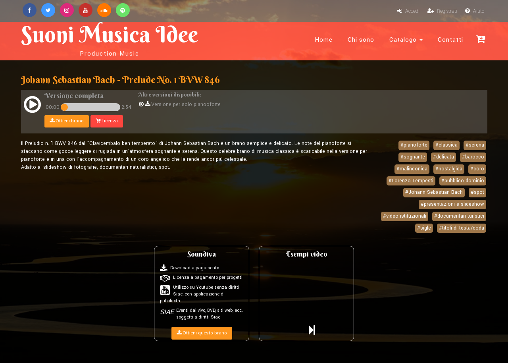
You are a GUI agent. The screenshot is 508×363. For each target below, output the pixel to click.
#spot (477, 192)
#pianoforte (413, 145)
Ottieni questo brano (202, 333)
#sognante (412, 156)
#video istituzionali (404, 216)
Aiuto (474, 11)
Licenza (107, 121)
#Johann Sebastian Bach (434, 192)
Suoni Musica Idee (109, 39)
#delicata (443, 156)
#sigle (424, 228)
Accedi (408, 11)
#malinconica (411, 168)
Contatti (450, 39)
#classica (446, 145)
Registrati (442, 11)
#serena (475, 145)
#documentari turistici (459, 216)
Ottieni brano (67, 121)
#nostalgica (448, 168)
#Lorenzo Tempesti (411, 180)
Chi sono (361, 39)
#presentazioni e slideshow (452, 204)
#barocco (473, 156)
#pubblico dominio (462, 180)
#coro (477, 168)
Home (324, 39)
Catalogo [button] (406, 39)
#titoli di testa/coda (461, 228)
